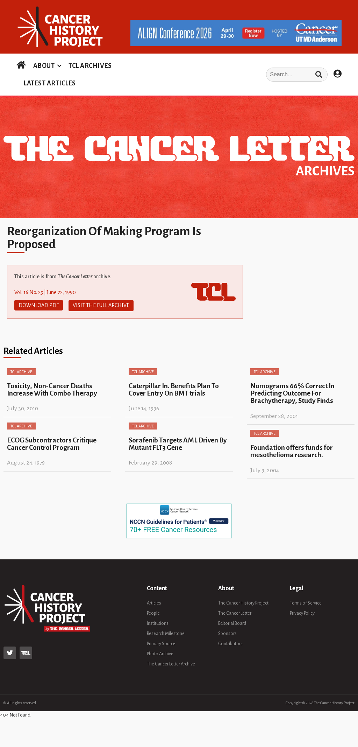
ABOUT (44, 65)
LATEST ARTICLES (49, 83)
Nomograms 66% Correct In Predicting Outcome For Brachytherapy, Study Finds (292, 393)
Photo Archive (160, 653)
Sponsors (227, 632)
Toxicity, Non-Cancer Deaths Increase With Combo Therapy (52, 389)
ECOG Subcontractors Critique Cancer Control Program (51, 443)
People (153, 612)
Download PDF (39, 305)
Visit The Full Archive (101, 305)
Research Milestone (166, 632)
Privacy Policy (302, 612)
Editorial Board (232, 622)
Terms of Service (306, 602)
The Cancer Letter (234, 612)
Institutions (158, 622)
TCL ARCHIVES (90, 65)
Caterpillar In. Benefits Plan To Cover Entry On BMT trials (174, 389)
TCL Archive (21, 371)
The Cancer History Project (243, 602)
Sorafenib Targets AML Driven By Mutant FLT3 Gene (178, 443)
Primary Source (161, 643)
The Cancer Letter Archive (171, 663)
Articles (154, 602)
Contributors (230, 643)
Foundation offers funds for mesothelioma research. (291, 450)
